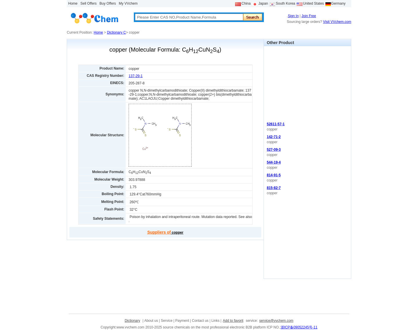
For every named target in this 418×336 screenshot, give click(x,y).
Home (73, 3)
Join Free (309, 16)
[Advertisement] (307, 82)
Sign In (293, 16)
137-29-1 (136, 76)
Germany (338, 3)
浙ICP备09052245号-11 (299, 327)
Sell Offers (88, 3)
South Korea (285, 3)
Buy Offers (108, 3)
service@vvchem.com (276, 321)
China (246, 3)
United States (313, 3)
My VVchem (128, 3)
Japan (263, 3)
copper (165, 232)
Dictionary (132, 321)
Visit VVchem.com (337, 22)
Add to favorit (233, 321)
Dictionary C (116, 32)
